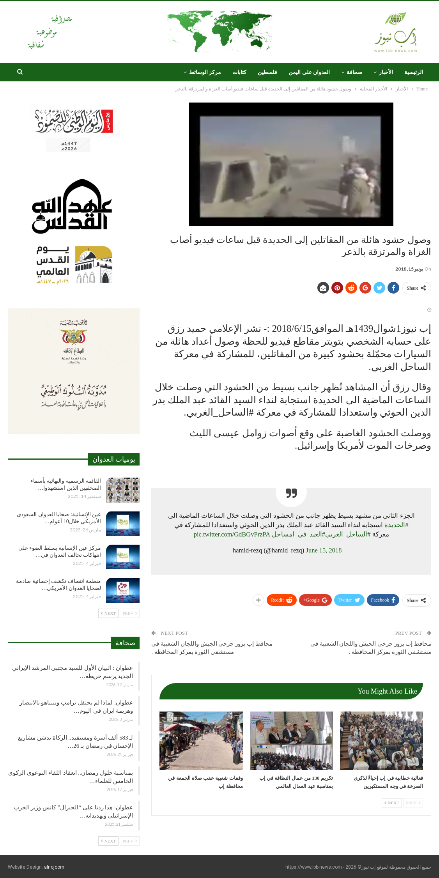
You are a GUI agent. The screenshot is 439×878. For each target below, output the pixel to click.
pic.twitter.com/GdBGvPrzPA (232, 534)
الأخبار (386, 72)
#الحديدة (396, 525)
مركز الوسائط (205, 72)
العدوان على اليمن (309, 72)
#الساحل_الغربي (348, 534)
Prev (413, 802)
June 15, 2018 (324, 550)
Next (391, 802)
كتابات (239, 72)
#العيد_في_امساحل (298, 534)
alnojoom (54, 867)
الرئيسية (413, 72)
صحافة (354, 72)
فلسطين (267, 72)
